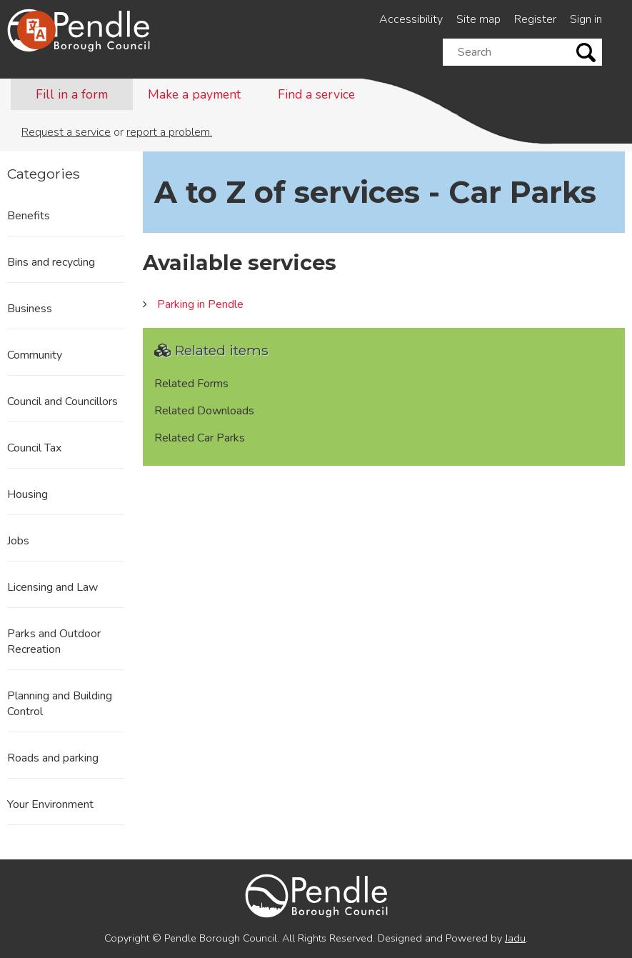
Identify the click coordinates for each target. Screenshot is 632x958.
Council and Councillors (62, 401)
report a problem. (169, 132)
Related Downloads (204, 411)
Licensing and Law (52, 587)
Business (29, 308)
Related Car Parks (199, 438)
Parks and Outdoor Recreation (54, 641)
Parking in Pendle (200, 304)
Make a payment (194, 94)
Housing (27, 494)
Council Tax (34, 448)
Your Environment (50, 804)
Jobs (18, 541)
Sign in (586, 19)
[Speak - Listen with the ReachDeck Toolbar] (36, 30)
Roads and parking (53, 758)
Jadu (515, 938)
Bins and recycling (51, 262)
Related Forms (191, 383)
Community (34, 355)
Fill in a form (72, 94)
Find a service (316, 94)
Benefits (28, 216)
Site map (478, 19)
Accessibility (411, 19)
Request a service (66, 132)
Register (535, 19)
